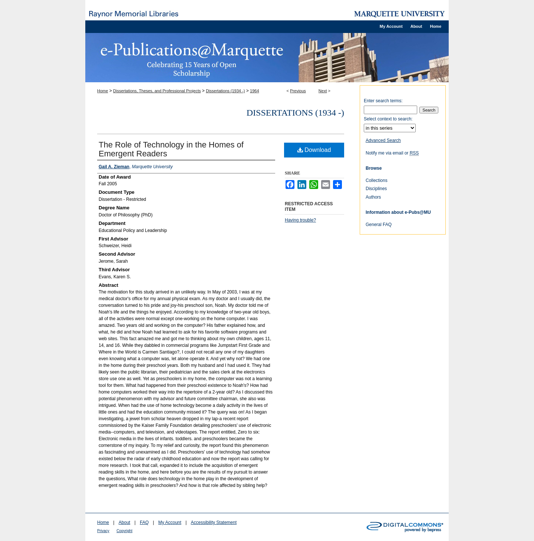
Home (102, 91)
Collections (377, 180)
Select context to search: (388, 119)
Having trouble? (300, 220)
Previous (298, 91)
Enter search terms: (383, 100)
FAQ (144, 522)
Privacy (103, 531)
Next (323, 91)
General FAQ (379, 224)
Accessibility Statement (214, 522)
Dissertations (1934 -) (225, 91)
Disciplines (376, 188)
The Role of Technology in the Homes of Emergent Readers (171, 149)
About (124, 522)
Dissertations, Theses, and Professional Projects (157, 91)
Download (314, 150)
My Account (169, 522)
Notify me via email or (392, 153)
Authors (373, 197)
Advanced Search (383, 140)
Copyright (124, 531)
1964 (254, 91)
